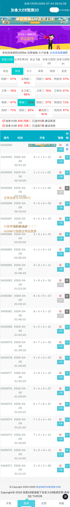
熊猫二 (26, 102)
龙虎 (64, 71)
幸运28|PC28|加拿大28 (48, 486)
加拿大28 (7, 59)
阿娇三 (43, 79)
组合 (5, 71)
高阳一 (8, 110)
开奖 (8, 503)
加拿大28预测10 (25, 10)
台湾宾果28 (21, 59)
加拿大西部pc (63, 61)
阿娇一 (8, 79)
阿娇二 (26, 81)
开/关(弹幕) (64, 10)
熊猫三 (43, 102)
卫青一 (8, 91)
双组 (52, 71)
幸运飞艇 (35, 59)
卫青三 (43, 91)
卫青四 (61, 91)
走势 (43, 503)
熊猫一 (8, 102)
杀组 (17, 71)
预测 (26, 503)
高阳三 (44, 112)
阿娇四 (61, 79)
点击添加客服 (57, 53)
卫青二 (26, 92)
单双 (40, 71)
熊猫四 (61, 102)
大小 (29, 71)
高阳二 (26, 110)
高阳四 (61, 110)
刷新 (67, 147)
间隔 (61, 503)
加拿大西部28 (49, 61)
